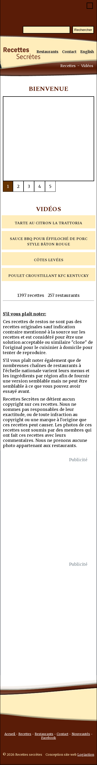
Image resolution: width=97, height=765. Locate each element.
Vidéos (87, 65)
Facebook (48, 738)
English (87, 51)
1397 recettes (30, 295)
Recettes (68, 65)
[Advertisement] (48, 512)
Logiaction (85, 754)
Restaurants (47, 51)
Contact (69, 51)
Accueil (10, 734)
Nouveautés (81, 734)
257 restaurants (64, 295)
